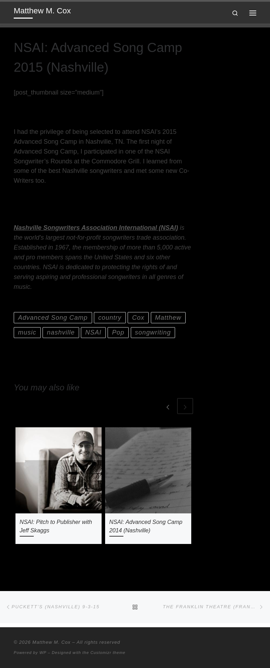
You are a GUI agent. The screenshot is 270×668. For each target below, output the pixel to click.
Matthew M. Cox (51, 642)
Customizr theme (108, 652)
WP (42, 652)
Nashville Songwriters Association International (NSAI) (96, 227)
